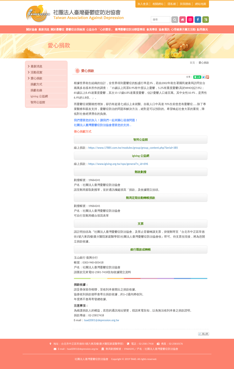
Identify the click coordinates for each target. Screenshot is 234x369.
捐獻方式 (36, 84)
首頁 (192, 62)
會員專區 (151, 29)
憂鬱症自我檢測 (75, 29)
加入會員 (142, 4)
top (203, 334)
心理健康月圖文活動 (183, 29)
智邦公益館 (38, 102)
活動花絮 (35, 72)
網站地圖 (200, 4)
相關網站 (158, 4)
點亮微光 (202, 29)
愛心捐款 (35, 78)
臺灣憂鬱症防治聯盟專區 (130, 29)
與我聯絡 (185, 4)
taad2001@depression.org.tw (101, 320)
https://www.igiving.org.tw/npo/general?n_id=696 (118, 164)
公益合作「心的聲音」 (100, 29)
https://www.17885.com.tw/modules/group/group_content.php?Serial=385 (133, 148)
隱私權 (172, 4)
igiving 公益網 (39, 96)
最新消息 (43, 29)
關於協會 (31, 29)
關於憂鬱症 (57, 29)
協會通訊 (164, 29)
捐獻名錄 (36, 90)
